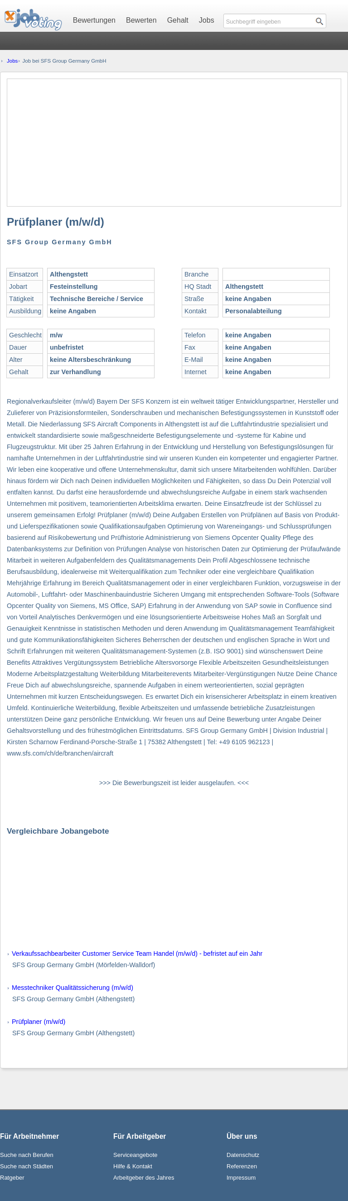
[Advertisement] (174, 142)
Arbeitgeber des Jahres (143, 1177)
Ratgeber (12, 1177)
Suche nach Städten (26, 1166)
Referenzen (242, 1166)
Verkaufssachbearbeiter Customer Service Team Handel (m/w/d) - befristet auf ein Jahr (137, 953)
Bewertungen (94, 20)
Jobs (206, 20)
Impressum (241, 1177)
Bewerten (141, 20)
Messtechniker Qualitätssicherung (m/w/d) (72, 987)
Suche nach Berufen (26, 1155)
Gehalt (177, 20)
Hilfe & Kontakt (132, 1166)
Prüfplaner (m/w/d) (38, 1021)
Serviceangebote (135, 1155)
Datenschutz (243, 1155)
